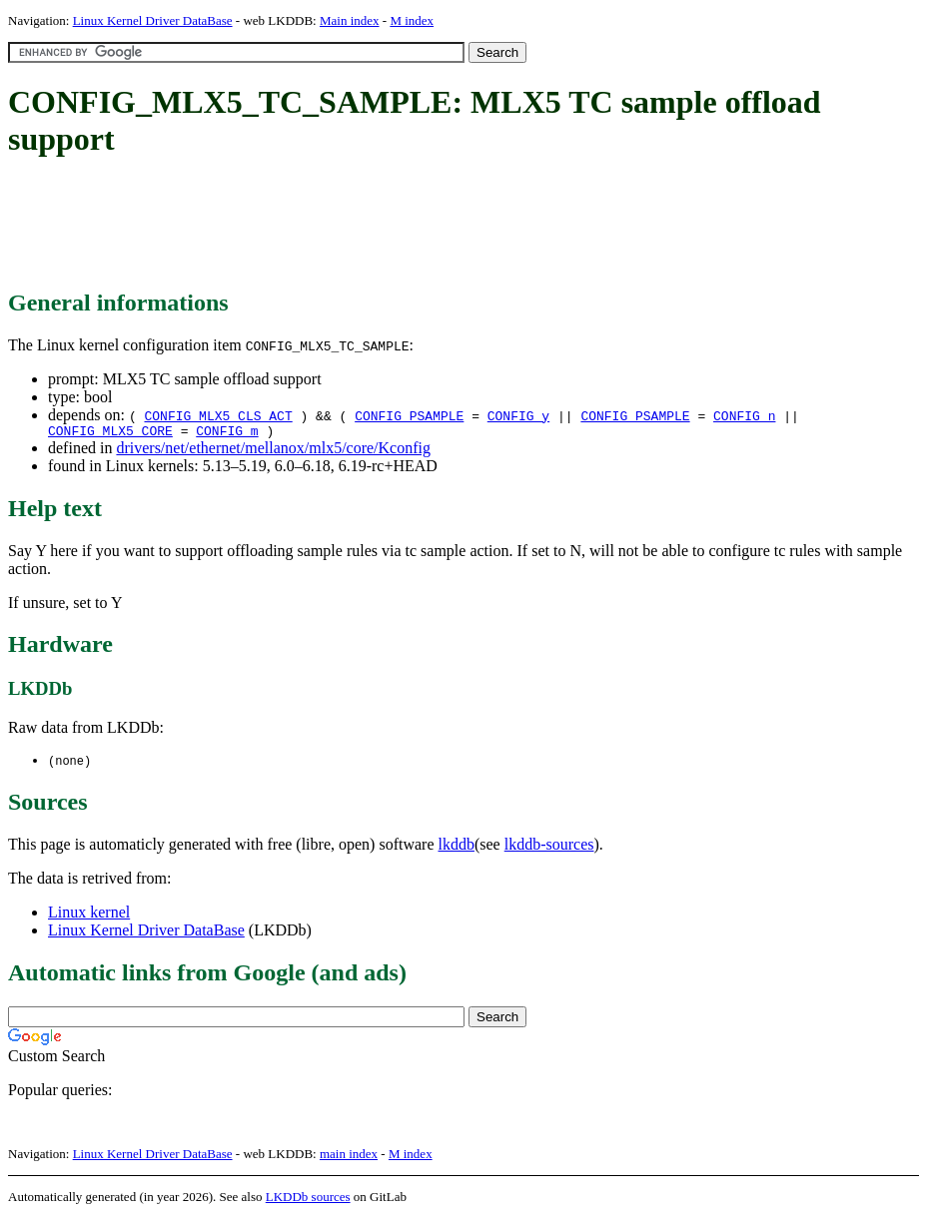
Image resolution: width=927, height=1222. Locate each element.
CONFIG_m (227, 433)
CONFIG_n (744, 415)
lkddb (456, 848)
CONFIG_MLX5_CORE (110, 433)
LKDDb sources (308, 1200)
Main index (350, 20)
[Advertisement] (371, 225)
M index (412, 20)
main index (349, 1157)
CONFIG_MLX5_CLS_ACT (218, 415)
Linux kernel (89, 916)
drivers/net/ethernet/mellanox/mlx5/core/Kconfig (273, 450)
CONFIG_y (518, 415)
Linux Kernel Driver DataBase (153, 20)
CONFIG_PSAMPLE (409, 415)
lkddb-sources (549, 848)
